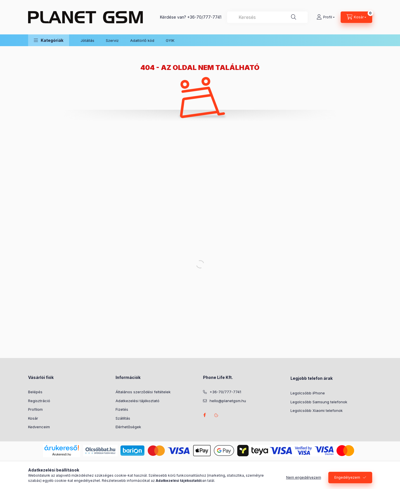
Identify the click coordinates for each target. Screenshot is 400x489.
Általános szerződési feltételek (143, 392)
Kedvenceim (39, 427)
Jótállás (87, 40)
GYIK (170, 40)
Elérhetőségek (128, 427)
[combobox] (267, 17)
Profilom (35, 409)
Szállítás (123, 418)
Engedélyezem (347, 477)
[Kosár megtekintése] (356, 17)
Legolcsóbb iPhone (307, 393)
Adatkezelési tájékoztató (137, 400)
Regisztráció (39, 400)
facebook (204, 415)
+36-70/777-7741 (204, 17)
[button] (48, 40)
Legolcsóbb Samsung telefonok (318, 402)
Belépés (35, 392)
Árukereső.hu (61, 454)
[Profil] (326, 17)
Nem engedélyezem (303, 477)
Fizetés (122, 409)
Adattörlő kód (142, 40)
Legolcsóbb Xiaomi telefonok (316, 410)
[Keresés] (293, 17)
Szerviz (112, 40)
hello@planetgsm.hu (228, 400)
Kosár (33, 418)
